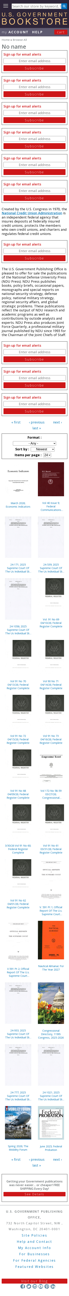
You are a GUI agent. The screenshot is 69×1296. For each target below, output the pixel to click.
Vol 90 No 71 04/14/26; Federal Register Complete (51, 684)
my (15, 32)
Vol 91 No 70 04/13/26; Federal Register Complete (18, 684)
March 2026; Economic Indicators (18, 504)
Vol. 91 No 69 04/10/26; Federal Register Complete (51, 623)
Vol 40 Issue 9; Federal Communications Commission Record (51, 506)
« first (16, 422)
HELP (37, 32)
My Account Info (34, 1248)
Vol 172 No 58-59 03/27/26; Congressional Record (50, 794)
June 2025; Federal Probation (51, 1148)
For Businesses (34, 1254)
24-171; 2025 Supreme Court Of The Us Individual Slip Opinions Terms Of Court (18, 568)
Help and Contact (34, 1241)
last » (36, 428)
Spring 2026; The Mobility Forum (18, 1147)
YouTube (40, 1286)
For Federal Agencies (34, 1260)
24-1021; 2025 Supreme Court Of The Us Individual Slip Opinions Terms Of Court (51, 1096)
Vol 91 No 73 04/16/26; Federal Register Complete (51, 739)
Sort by (21, 449)
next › (57, 422)
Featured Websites (34, 1266)
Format (34, 437)
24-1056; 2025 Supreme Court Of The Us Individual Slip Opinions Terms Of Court (18, 630)
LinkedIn (53, 1286)
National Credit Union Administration (32, 213)
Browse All (20, 40)
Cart (61, 32)
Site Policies (34, 1235)
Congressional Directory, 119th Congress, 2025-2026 (51, 1034)
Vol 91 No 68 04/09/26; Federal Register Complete (18, 794)
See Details (34, 1194)
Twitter (28, 1286)
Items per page (28, 455)
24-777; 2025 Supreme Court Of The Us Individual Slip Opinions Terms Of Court (18, 1096)
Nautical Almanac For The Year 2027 (51, 967)
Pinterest (47, 1286)
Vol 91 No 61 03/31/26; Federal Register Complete (51, 849)
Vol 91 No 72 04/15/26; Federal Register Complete (18, 739)
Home (6, 40)
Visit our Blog (34, 1281)
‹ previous (37, 422)
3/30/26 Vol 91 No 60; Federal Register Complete (18, 849)
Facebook (22, 1286)
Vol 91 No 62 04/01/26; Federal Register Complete (18, 904)
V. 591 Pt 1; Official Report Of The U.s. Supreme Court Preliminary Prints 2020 (51, 910)
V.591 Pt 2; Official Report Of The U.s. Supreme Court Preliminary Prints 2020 (18, 972)
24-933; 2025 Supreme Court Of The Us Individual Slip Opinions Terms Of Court (18, 1034)
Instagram (34, 1286)
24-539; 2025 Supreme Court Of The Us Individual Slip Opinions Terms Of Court (51, 568)
